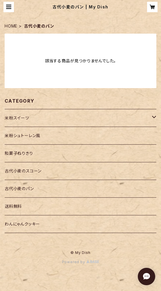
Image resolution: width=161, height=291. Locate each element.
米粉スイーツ (17, 117)
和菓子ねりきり (19, 153)
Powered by (80, 262)
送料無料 (13, 206)
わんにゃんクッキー (22, 223)
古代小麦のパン (19, 188)
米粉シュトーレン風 (22, 135)
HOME (11, 25)
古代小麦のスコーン (23, 170)
